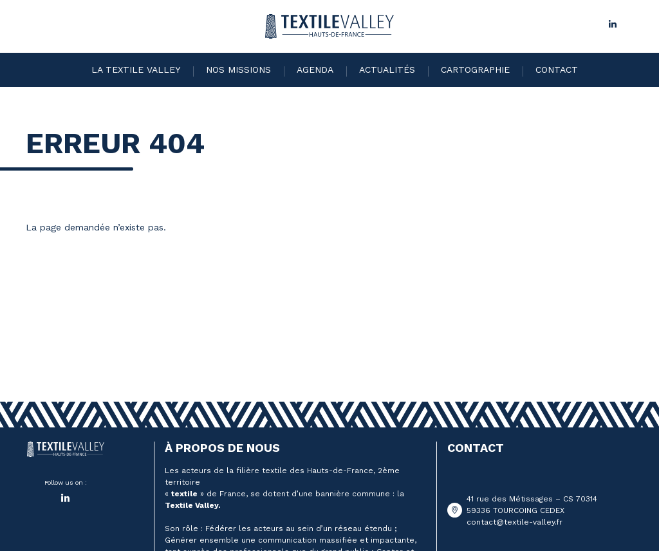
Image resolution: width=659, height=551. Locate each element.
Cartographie (475, 69)
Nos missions (238, 69)
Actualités (387, 69)
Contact (556, 69)
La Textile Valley (135, 69)
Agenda (315, 69)
